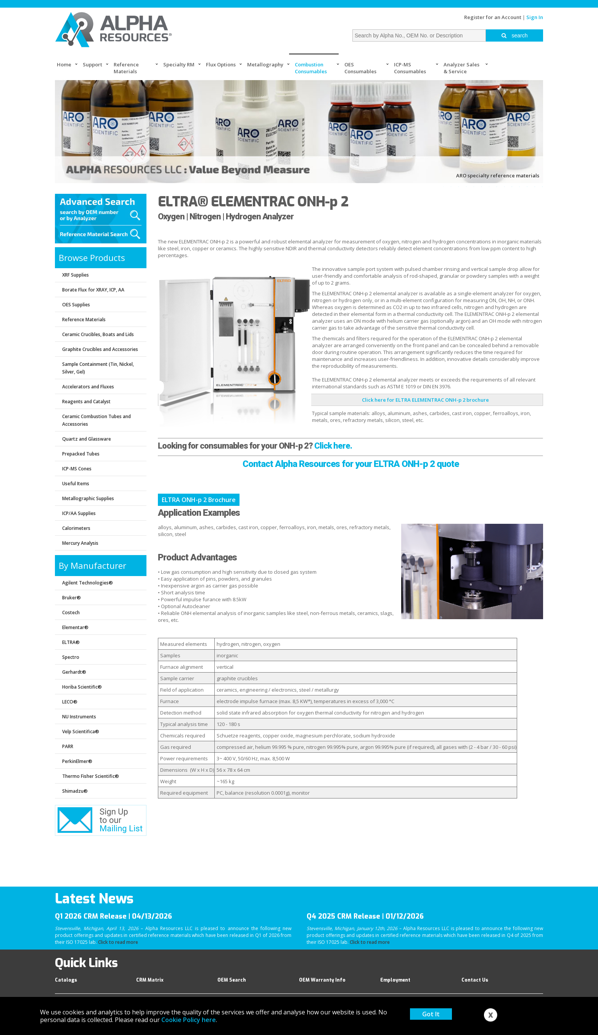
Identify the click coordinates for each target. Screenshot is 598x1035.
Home (64, 64)
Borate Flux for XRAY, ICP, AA (93, 290)
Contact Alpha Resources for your (307, 464)
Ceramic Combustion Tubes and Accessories (96, 420)
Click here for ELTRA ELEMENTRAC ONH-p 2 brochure (425, 399)
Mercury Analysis (80, 543)
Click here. (333, 446)
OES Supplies (76, 304)
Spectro (70, 657)
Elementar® (75, 627)
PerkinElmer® (77, 761)
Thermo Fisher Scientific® (90, 776)
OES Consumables (360, 68)
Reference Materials (126, 68)
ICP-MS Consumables (410, 68)
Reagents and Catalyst (86, 401)
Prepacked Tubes (81, 454)
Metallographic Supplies (88, 498)
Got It (431, 1014)
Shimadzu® (75, 791)
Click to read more (118, 942)
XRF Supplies (75, 275)
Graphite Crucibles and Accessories (100, 349)
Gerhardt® (74, 672)
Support (92, 64)
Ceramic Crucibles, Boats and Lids (98, 334)
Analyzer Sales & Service (461, 68)
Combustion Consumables (311, 68)
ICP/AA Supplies (79, 513)
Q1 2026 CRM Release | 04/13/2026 (113, 916)
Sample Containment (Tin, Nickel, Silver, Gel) (98, 368)
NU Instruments (79, 716)
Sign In (534, 17)
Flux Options (221, 64)
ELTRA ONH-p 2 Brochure (199, 500)
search (515, 35)
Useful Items (75, 483)
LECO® (69, 702)
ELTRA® (71, 642)
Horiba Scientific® (82, 687)
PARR (67, 746)
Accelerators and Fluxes (88, 386)
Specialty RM (179, 64)
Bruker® (71, 597)
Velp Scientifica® (80, 731)
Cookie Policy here (188, 1020)
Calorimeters (76, 528)
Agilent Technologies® (87, 582)
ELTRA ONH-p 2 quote (415, 464)
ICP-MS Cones (77, 468)
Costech (71, 612)
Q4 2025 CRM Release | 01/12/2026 (365, 916)
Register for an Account (492, 17)
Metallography (265, 64)
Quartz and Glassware (86, 439)
